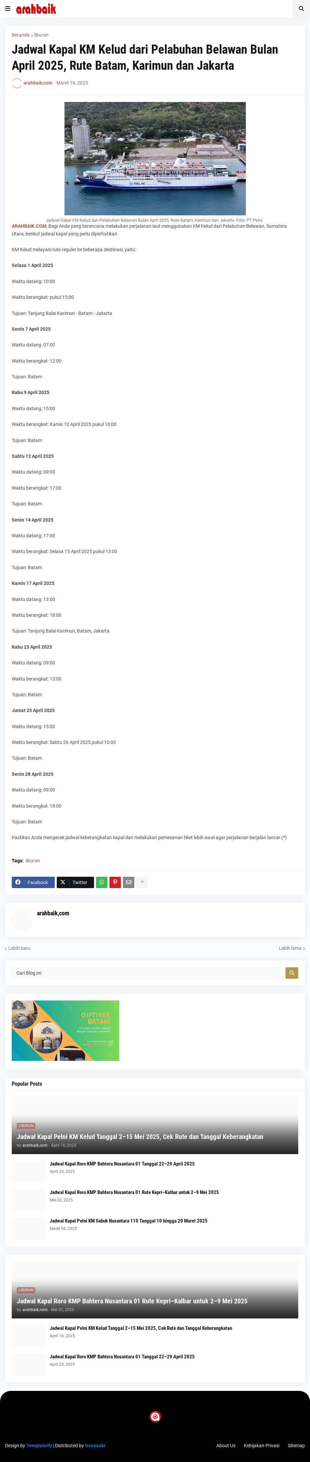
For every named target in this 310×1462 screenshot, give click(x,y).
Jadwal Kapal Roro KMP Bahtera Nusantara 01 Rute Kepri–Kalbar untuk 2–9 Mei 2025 (134, 1192)
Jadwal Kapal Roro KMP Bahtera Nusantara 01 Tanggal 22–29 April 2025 (122, 1164)
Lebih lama (290, 948)
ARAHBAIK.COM (29, 226)
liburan (41, 35)
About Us (225, 1445)
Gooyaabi (95, 1445)
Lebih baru (19, 948)
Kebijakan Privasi (261, 1445)
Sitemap (296, 1445)
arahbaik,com (53, 913)
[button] (7, 8)
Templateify (39, 1445)
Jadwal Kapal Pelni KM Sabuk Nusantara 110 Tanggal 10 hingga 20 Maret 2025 (129, 1221)
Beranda (21, 35)
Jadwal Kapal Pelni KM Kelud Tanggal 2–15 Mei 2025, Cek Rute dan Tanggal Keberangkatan (140, 1137)
